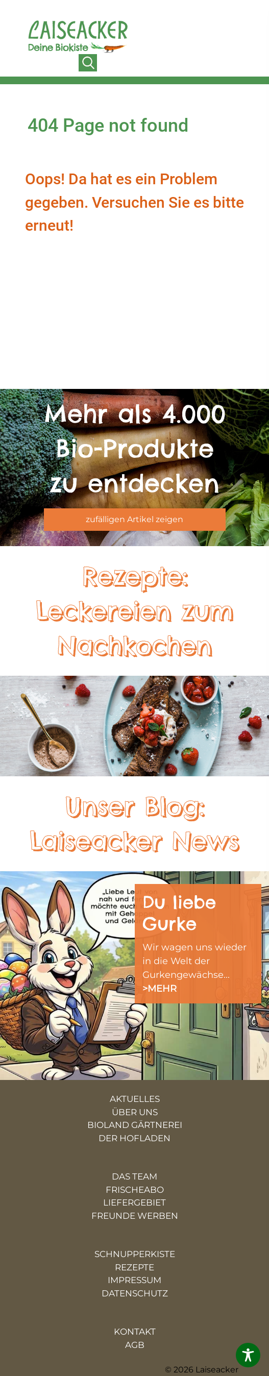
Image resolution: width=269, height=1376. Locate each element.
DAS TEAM (134, 1176)
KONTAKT (135, 1331)
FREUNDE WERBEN (134, 1216)
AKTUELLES (135, 1099)
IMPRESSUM (134, 1280)
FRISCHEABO (135, 1190)
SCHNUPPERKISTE (134, 1254)
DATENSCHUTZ (135, 1293)
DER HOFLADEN (134, 1138)
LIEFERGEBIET (134, 1202)
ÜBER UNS (135, 1112)
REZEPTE (134, 1267)
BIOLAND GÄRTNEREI (134, 1125)
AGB (134, 1345)
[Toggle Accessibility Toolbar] (248, 1355)
